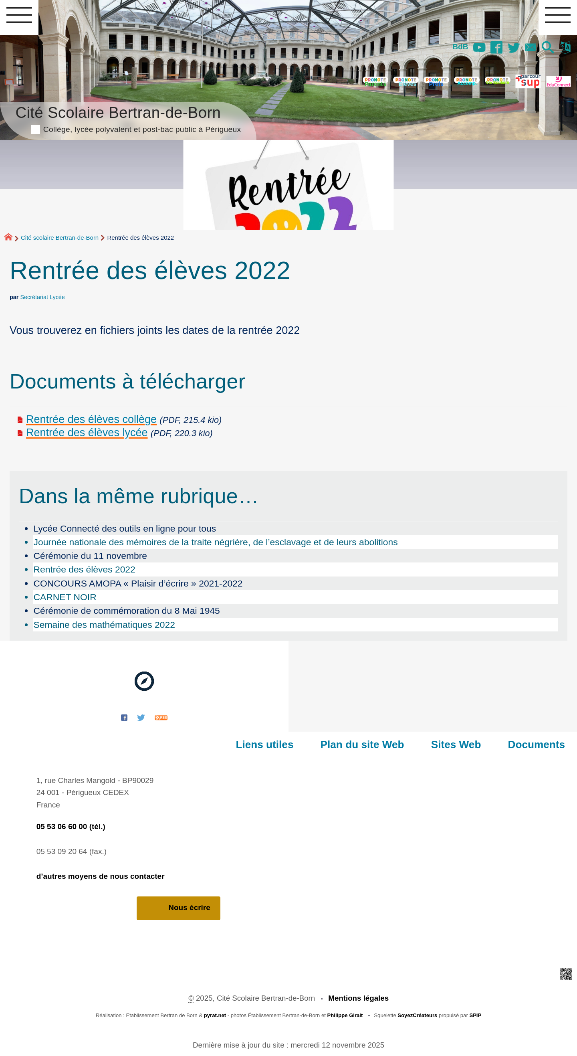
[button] (547, 48)
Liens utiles (275, 744)
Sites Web (461, 744)
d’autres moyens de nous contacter (100, 876)
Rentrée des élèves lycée (87, 433)
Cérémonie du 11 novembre (90, 555)
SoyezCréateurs (417, 1015)
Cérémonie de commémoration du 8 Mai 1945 (126, 610)
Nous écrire (178, 907)
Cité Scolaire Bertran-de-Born (128, 118)
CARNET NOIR (64, 597)
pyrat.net (215, 1015)
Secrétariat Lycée (42, 297)
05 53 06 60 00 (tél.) (70, 826)
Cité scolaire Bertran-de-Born (60, 237)
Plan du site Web (370, 744)
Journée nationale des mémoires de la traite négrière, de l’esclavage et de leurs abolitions (216, 542)
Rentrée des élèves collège (91, 419)
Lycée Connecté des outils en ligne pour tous (124, 528)
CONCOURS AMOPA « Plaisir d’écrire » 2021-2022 (137, 583)
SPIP (475, 1015)
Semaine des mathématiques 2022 (104, 624)
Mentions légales (358, 998)
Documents (538, 744)
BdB (454, 46)
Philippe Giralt (345, 1015)
